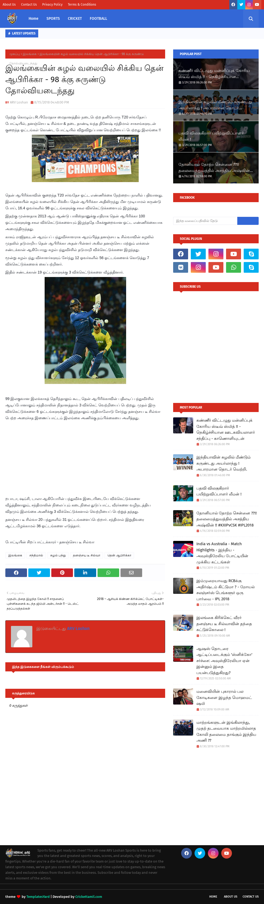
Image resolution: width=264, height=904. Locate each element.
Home (213, 896)
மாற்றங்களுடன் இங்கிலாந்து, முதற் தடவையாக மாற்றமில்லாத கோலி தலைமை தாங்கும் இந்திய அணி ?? (226, 731)
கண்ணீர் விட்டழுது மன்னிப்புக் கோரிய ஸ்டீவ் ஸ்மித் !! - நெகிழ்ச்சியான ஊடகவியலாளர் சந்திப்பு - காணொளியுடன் (214, 74)
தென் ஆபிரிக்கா (119, 555)
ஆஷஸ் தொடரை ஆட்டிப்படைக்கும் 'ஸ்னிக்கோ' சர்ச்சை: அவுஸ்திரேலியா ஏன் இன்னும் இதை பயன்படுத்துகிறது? (224, 660)
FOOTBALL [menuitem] (98, 18)
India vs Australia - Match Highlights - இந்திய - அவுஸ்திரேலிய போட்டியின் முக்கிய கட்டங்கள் (222, 552)
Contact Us (29, 4)
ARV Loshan (19, 102)
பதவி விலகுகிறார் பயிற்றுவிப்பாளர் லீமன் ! (211, 136)
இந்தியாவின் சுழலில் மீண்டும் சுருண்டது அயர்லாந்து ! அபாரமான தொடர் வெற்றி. (215, 105)
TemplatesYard (38, 897)
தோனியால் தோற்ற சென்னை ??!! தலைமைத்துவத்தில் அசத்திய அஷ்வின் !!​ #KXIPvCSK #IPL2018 (215, 168)
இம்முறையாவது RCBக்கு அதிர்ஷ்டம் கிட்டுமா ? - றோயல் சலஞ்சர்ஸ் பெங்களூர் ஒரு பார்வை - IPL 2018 (225, 589)
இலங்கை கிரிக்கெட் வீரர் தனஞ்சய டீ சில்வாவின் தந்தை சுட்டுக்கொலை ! (224, 623)
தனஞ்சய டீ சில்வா (86, 555)
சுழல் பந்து (58, 555)
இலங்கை (30, 54)
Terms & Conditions (82, 4)
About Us (9, 4)
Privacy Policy (52, 4)
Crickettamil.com (88, 897)
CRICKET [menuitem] (75, 18)
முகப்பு (14, 54)
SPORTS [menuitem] (53, 18)
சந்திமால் (36, 555)
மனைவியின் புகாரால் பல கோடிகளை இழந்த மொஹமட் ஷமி (224, 697)
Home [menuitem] (33, 18)
